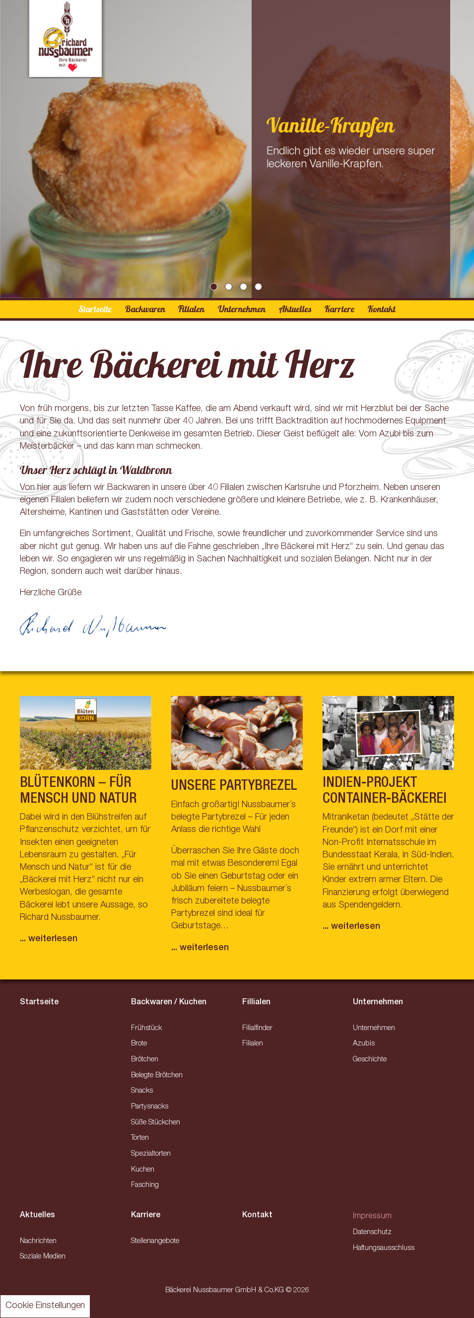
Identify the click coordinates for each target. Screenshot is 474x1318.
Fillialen (256, 1003)
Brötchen (144, 1059)
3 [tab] (245, 288)
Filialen (191, 309)
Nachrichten (38, 1241)
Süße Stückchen (155, 1122)
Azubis (364, 1044)
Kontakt (382, 309)
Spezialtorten (151, 1154)
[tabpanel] (237, 149)
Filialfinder (257, 1028)
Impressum (372, 1217)
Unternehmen (242, 309)
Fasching (145, 1185)
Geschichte (370, 1059)
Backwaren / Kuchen (168, 1003)
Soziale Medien (43, 1256)
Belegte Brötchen (157, 1075)
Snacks (142, 1091)
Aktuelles (295, 309)
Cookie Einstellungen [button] (45, 1306)
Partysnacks (149, 1107)
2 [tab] (230, 288)
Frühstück (146, 1028)
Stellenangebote (155, 1241)
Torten (140, 1138)
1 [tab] (215, 288)
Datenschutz (372, 1232)
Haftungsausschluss (383, 1248)
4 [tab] (260, 288)
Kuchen (142, 1170)
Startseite (95, 309)
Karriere (339, 309)
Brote (139, 1044)
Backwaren (145, 309)
